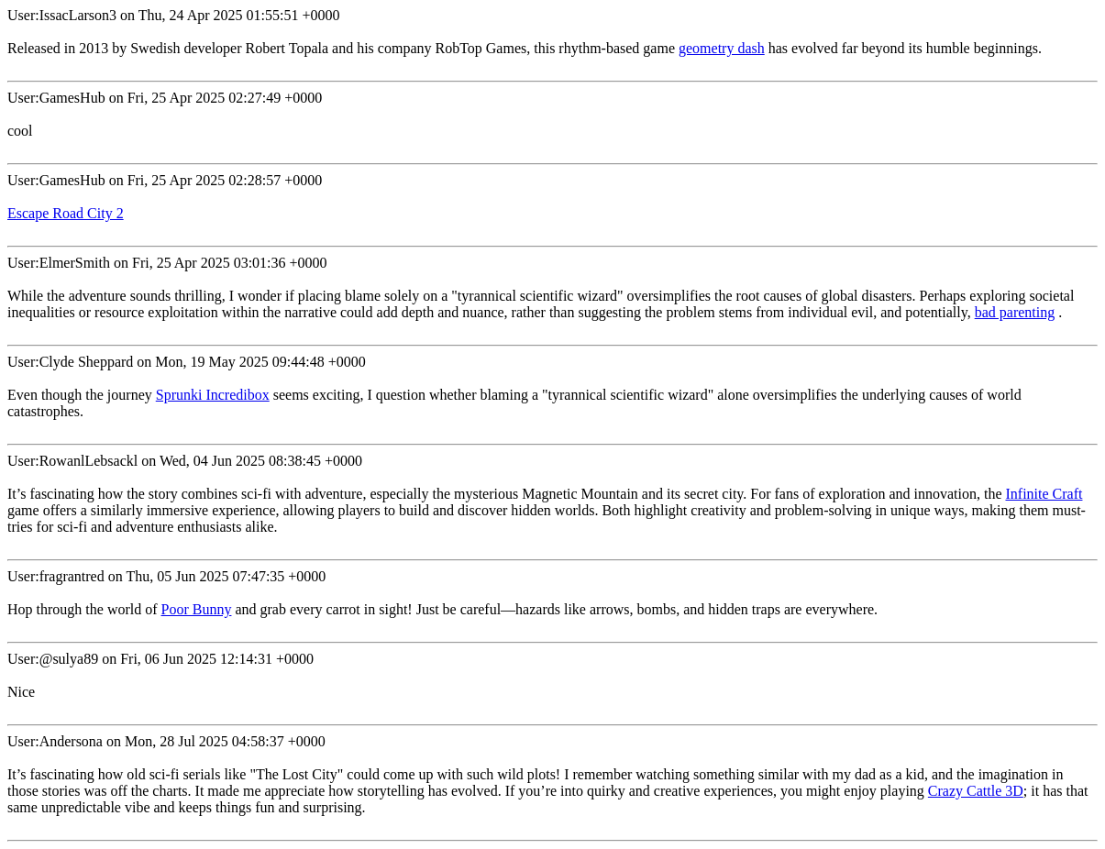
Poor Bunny (196, 609)
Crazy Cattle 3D (975, 791)
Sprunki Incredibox (213, 394)
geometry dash (722, 48)
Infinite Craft (1043, 494)
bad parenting (1015, 312)
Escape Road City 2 (65, 213)
